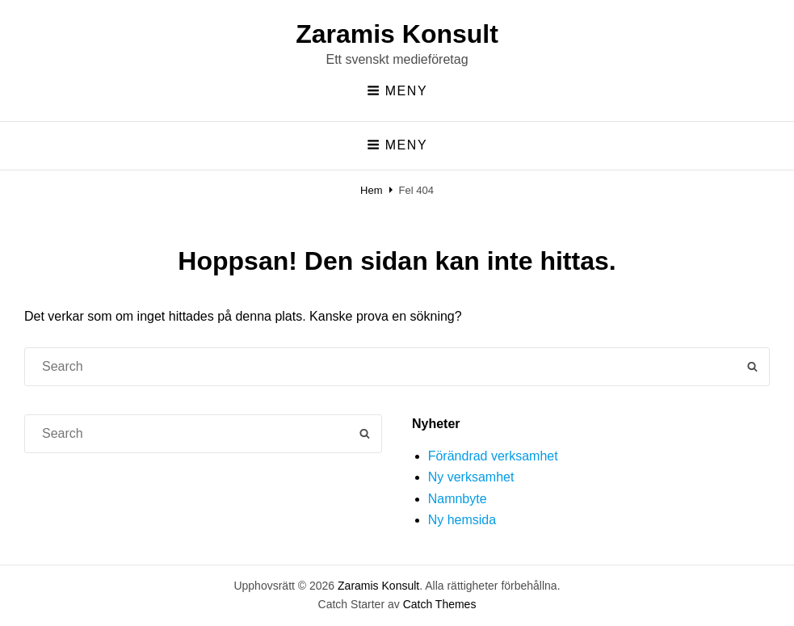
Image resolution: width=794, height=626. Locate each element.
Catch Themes (440, 604)
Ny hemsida (462, 520)
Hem (371, 190)
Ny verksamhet (471, 477)
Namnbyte (457, 499)
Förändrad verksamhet (493, 456)
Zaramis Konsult (397, 33)
